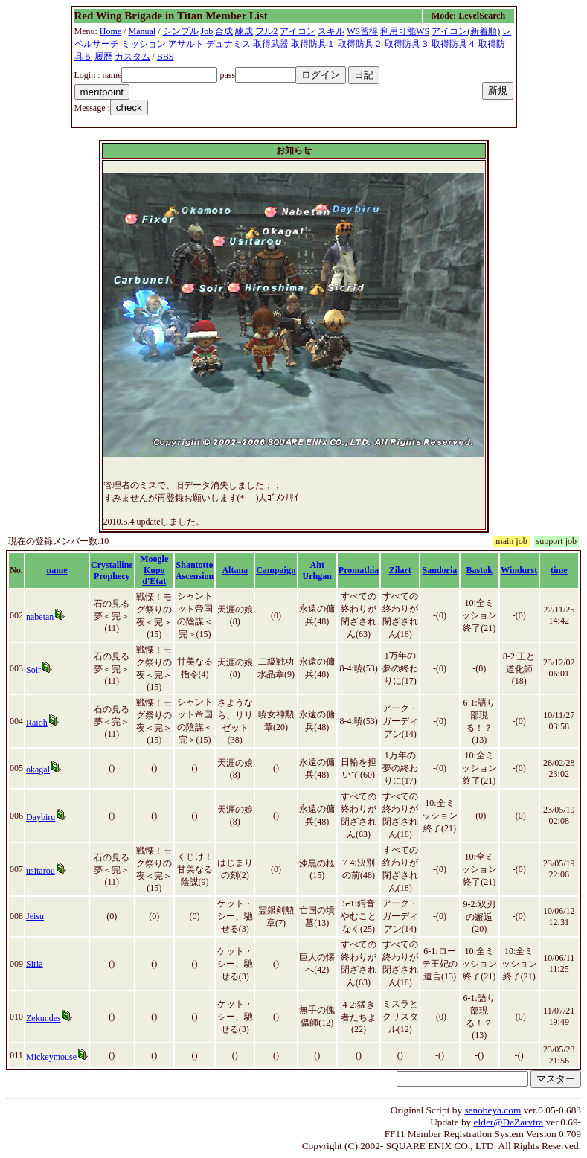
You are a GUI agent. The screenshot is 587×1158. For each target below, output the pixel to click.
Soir (33, 670)
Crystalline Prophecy (112, 570)
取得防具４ (454, 44)
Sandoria (440, 570)
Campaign (275, 570)
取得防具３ (407, 44)
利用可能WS (404, 31)
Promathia (359, 570)
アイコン (297, 31)
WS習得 (362, 31)
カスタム (132, 56)
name (57, 570)
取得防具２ (360, 44)
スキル (331, 31)
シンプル (181, 31)
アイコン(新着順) (466, 31)
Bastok (479, 570)
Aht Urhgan (317, 570)
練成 (244, 31)
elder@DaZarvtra (509, 1121)
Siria (34, 964)
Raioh (37, 722)
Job (207, 31)
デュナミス (228, 44)
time (559, 570)
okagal (38, 769)
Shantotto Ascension (195, 570)
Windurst (519, 570)
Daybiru (40, 817)
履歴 (103, 56)
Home (110, 31)
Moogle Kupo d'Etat (154, 570)
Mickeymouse (51, 1057)
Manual (142, 31)
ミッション (143, 44)
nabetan (40, 617)
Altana (235, 570)
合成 (224, 31)
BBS (165, 56)
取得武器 (271, 44)
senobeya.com (492, 1110)
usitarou (40, 871)
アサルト (186, 44)
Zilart (400, 570)
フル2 (266, 31)
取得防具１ (313, 44)
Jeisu (35, 916)
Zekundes (43, 1018)
